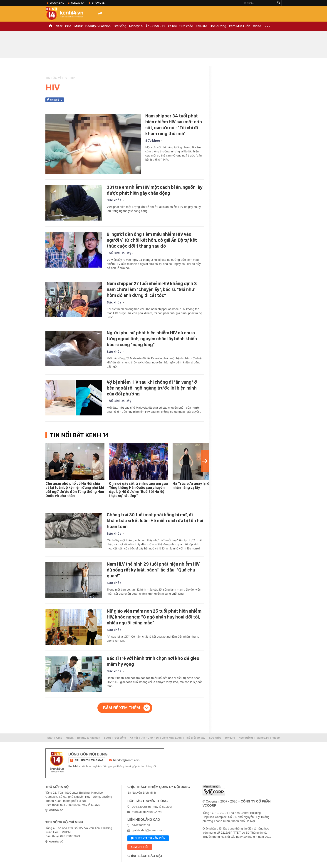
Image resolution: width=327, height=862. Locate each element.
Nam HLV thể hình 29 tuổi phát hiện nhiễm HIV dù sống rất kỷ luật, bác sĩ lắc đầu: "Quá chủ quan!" (153, 570)
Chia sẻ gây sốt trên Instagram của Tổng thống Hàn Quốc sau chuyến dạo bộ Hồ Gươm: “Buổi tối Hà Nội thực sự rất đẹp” (138, 489)
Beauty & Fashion (98, 26)
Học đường (218, 26)
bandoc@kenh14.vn (126, 760)
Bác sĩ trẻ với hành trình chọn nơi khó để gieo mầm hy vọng (153, 661)
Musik (78, 26)
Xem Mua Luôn (239, 26)
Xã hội (172, 26)
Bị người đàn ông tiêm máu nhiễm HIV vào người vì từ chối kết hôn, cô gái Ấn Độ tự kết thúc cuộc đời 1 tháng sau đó (152, 240)
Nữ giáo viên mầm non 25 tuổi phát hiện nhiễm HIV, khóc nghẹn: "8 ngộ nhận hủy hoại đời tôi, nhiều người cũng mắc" (154, 617)
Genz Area (77, 2)
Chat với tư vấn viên (148, 838)
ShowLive (98, 2)
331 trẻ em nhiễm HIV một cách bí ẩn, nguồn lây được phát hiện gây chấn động (154, 190)
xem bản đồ (56, 810)
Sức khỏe (186, 26)
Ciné (68, 26)
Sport (107, 737)
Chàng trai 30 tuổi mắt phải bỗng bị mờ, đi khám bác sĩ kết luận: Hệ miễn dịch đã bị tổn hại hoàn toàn (155, 520)
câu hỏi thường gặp (89, 760)
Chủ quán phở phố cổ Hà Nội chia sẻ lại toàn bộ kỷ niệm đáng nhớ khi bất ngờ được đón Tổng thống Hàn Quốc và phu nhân (74, 489)
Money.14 (136, 26)
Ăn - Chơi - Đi (155, 26)
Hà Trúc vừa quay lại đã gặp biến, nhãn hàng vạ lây (200, 485)
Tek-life (201, 26)
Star (59, 26)
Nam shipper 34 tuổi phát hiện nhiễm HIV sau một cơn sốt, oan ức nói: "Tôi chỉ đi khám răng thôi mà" (173, 124)
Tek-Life (230, 737)
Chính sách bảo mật (145, 856)
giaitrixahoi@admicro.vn (148, 830)
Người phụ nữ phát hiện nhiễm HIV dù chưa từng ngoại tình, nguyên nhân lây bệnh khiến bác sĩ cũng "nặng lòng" (152, 338)
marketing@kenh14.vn (146, 811)
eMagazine (57, 2)
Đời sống (119, 26)
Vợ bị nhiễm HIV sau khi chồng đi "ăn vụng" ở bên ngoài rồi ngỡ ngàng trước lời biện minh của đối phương (152, 388)
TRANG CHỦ (50, 26)
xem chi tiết (140, 847)
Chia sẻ (57, 99)
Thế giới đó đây (195, 737)
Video (257, 26)
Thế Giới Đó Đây (119, 253)
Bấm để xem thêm (121, 707)
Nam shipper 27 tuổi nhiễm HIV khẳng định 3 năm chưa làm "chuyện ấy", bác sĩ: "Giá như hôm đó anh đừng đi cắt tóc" (152, 289)
